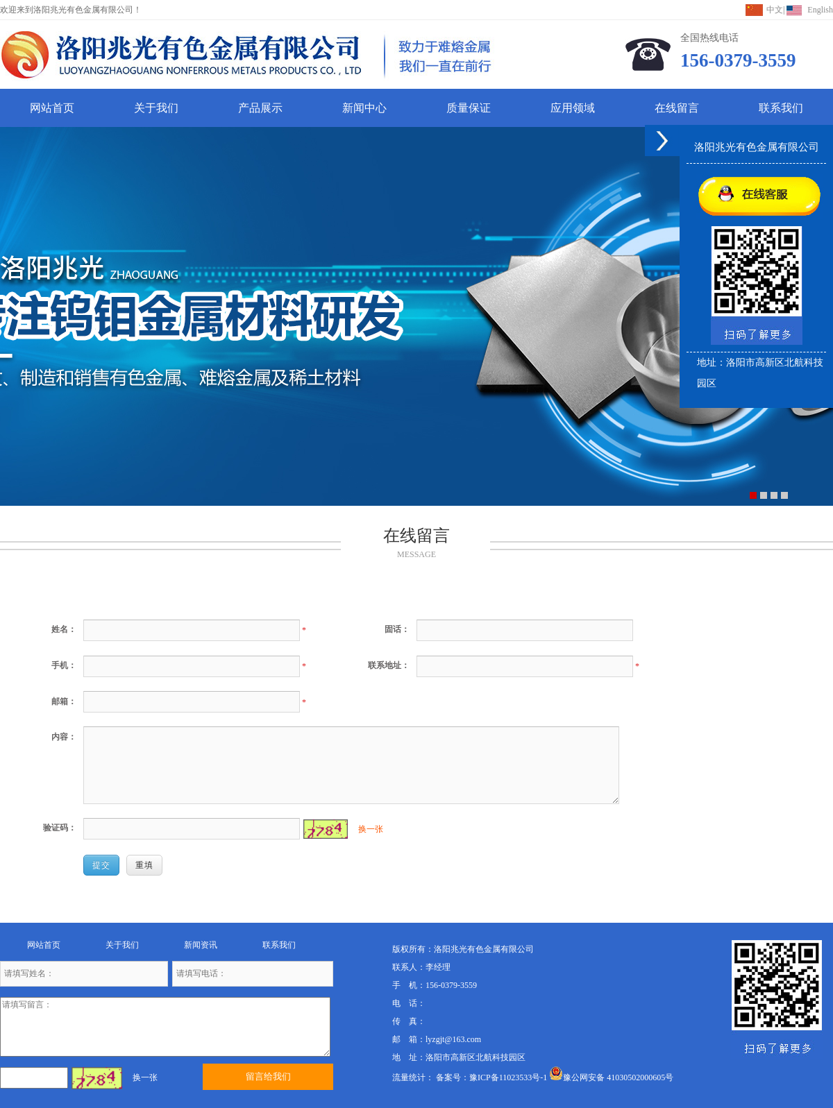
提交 (101, 865)
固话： (397, 629)
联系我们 (781, 108)
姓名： (63, 629)
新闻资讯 (200, 945)
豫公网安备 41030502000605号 (611, 1077)
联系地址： (389, 665)
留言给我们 (268, 1076)
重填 (144, 865)
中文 (774, 10)
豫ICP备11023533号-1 (508, 1077)
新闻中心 (364, 108)
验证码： (59, 828)
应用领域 (572, 108)
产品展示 (260, 108)
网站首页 (52, 108)
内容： (63, 737)
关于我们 (156, 108)
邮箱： (63, 701)
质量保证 (468, 108)
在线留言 (677, 108)
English (820, 10)
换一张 (370, 829)
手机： (63, 665)
